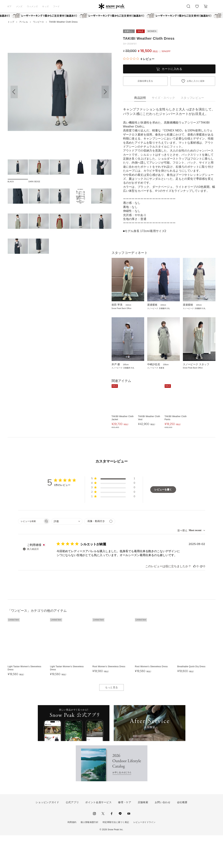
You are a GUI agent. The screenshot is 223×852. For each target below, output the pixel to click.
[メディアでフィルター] (99, 538)
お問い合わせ (163, 819)
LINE (120, 830)
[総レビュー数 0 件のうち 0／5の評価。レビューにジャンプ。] (138, 59)
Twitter (103, 830)
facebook (111, 830)
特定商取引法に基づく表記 (116, 838)
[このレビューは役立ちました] (194, 583)
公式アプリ (72, 819)
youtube (129, 830)
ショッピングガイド (47, 819)
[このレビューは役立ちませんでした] (201, 583)
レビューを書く (163, 506)
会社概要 (182, 819)
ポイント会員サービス (98, 819)
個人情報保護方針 (89, 838)
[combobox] (66, 538)
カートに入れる (172, 68)
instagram (94, 830)
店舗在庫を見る (145, 81)
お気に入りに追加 (196, 81)
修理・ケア (124, 819)
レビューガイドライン (144, 838)
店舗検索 (143, 819)
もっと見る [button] (111, 703)
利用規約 (72, 838)
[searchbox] (30, 537)
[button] (105, 92)
